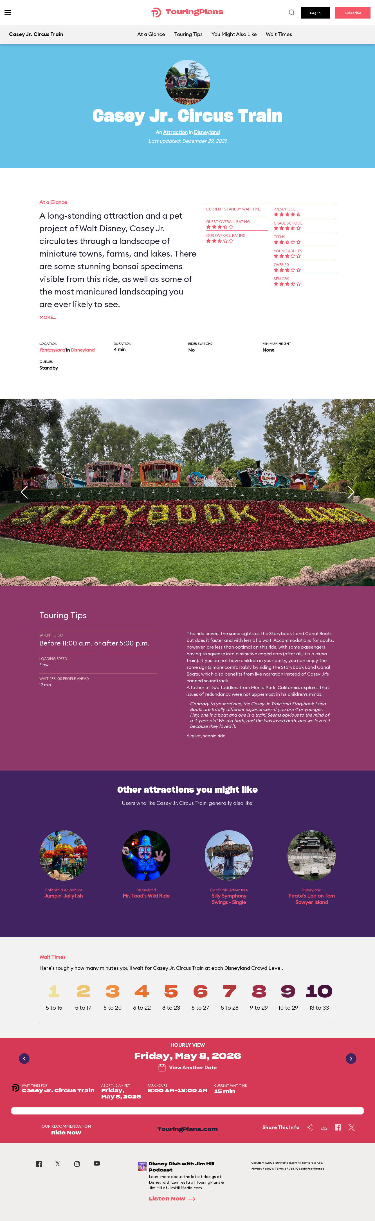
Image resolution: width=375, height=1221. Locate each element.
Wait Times (279, 34)
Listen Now (174, 1199)
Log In (315, 13)
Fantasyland (52, 350)
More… (47, 317)
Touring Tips (188, 34)
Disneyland (207, 132)
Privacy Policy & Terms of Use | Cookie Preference (288, 1168)
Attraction (175, 132)
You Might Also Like (234, 34)
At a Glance (151, 34)
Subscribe (353, 13)
